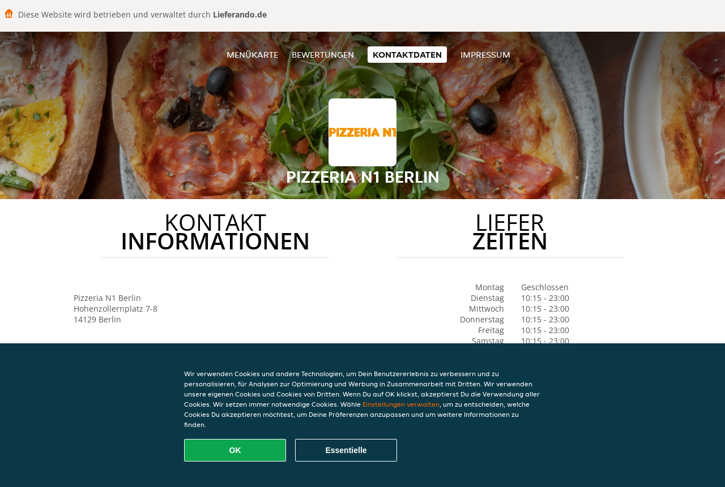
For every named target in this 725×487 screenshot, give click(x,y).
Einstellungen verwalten (401, 404)
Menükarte (252, 55)
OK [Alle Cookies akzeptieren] (235, 450)
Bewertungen (323, 55)
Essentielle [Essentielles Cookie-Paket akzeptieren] (345, 450)
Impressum (485, 55)
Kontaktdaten (407, 55)
